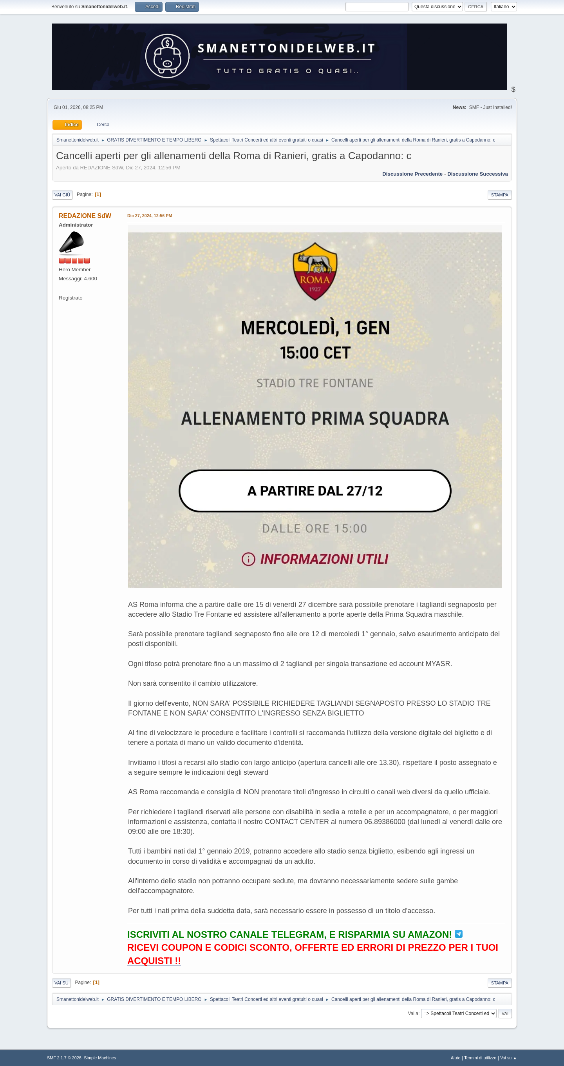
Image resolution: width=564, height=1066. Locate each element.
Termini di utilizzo (480, 1057)
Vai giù (62, 194)
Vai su (61, 983)
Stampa (499, 194)
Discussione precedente (412, 174)
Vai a (413, 1013)
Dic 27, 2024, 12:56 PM (149, 215)
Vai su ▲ (508, 1057)
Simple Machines (100, 1057)
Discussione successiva (477, 174)
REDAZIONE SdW (85, 215)
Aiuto (456, 1057)
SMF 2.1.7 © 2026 (64, 1057)
